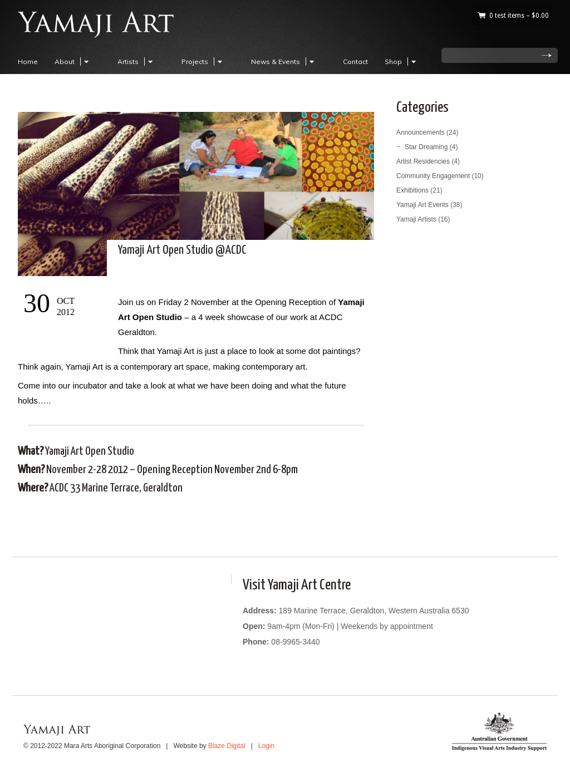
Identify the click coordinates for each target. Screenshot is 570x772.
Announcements (420, 132)
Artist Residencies (423, 161)
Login (266, 746)
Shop (402, 61)
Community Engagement (433, 176)
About (73, 61)
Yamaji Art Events (422, 205)
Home (28, 61)
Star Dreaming (426, 147)
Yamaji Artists (416, 219)
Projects (203, 61)
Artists (136, 61)
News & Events (284, 61)
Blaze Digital (226, 746)
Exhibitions (412, 190)
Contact (355, 61)
